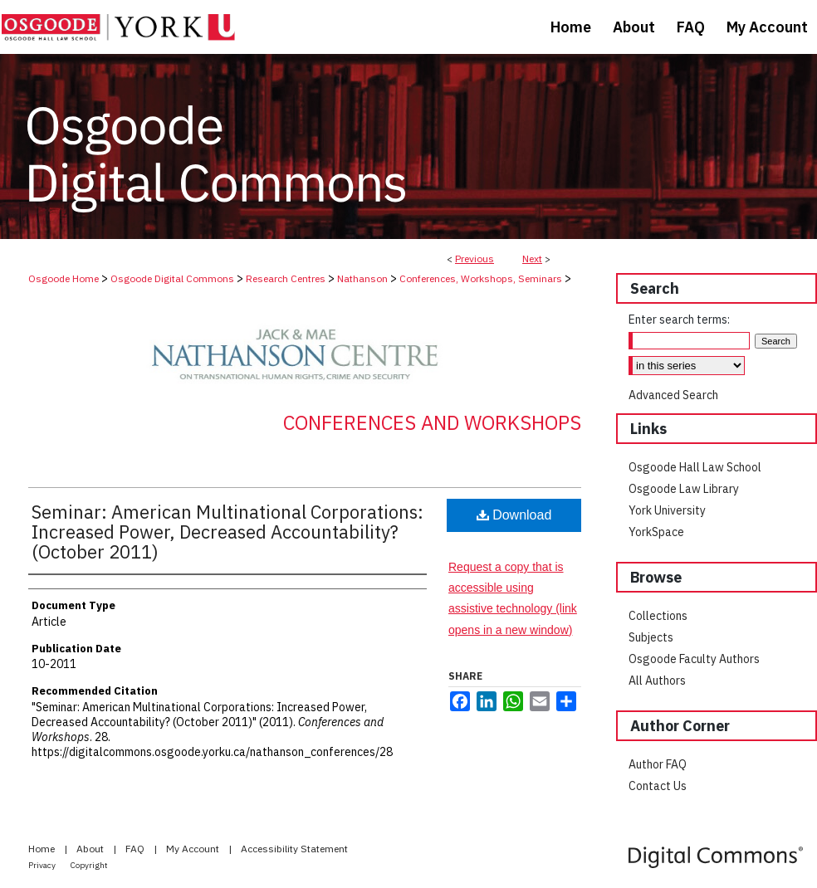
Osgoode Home (63, 278)
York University (667, 510)
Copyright (89, 865)
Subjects (651, 637)
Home (42, 848)
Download (514, 515)
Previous (474, 258)
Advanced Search (673, 395)
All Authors (657, 680)
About (91, 848)
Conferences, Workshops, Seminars (480, 278)
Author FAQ (658, 764)
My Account (194, 848)
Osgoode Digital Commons (172, 278)
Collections (658, 615)
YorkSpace (656, 532)
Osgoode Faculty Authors (694, 658)
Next (532, 258)
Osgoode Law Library (684, 488)
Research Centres (285, 278)
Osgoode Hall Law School (695, 467)
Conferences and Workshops (432, 422)
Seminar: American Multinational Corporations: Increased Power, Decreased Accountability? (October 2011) (227, 532)
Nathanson (362, 278)
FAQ (136, 848)
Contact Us (658, 785)
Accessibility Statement (294, 848)
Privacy (42, 865)
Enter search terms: (679, 319)
